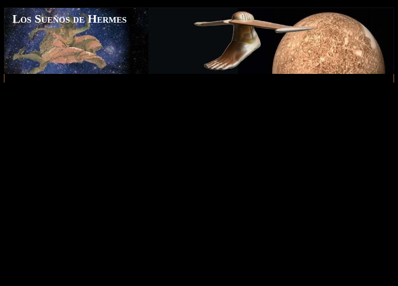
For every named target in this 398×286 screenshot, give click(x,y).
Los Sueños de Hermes (69, 18)
